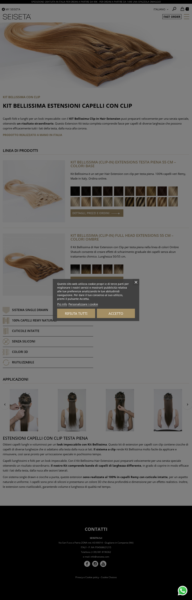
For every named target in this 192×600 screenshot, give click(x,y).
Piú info (62, 304)
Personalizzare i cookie (83, 304)
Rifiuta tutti (76, 313)
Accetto (116, 313)
